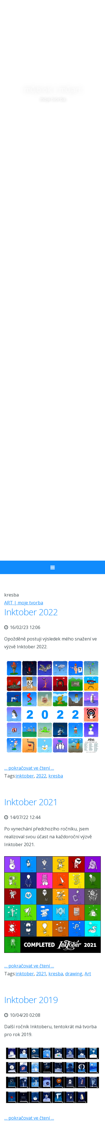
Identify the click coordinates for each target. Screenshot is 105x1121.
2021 (41, 974)
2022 (41, 776)
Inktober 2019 (31, 1000)
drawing (73, 974)
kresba (55, 776)
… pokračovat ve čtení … (29, 768)
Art (88, 974)
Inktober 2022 (31, 612)
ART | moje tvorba (23, 603)
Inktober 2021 (31, 802)
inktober (25, 776)
